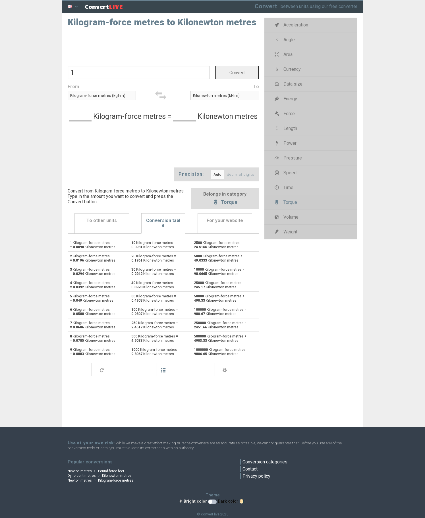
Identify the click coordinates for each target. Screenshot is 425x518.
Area (282, 54)
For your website (225, 220)
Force (284, 113)
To (256, 86)
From (73, 86)
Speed (284, 172)
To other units (101, 220)
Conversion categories (264, 462)
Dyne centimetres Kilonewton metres (100, 476)
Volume (285, 217)
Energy (285, 98)
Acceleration (290, 25)
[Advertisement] (163, 46)
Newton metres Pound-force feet (96, 471)
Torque (224, 202)
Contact (250, 469)
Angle (284, 39)
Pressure (287, 158)
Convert (266, 6)
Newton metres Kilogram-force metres (101, 480)
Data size (287, 84)
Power (284, 143)
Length (285, 128)
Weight (285, 232)
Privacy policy (256, 476)
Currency (286, 69)
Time (283, 187)
